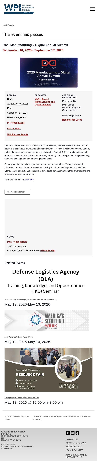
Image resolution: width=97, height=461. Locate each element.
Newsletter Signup (76, 443)
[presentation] (47, 282)
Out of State (13, 128)
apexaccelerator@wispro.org (17, 446)
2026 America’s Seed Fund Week (19, 337)
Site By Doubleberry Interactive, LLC (76, 456)
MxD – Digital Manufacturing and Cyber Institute (45, 102)
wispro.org (7, 448)
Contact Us (72, 439)
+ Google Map (47, 250)
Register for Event (72, 119)
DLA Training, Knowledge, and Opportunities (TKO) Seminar (30, 299)
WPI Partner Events (17, 134)
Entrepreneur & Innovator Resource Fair (22, 398)
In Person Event (15, 122)
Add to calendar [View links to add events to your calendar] (18, 192)
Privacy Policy (73, 446)
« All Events (8, 25)
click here (29, 180)
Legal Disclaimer (74, 450)
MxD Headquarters (17, 241)
